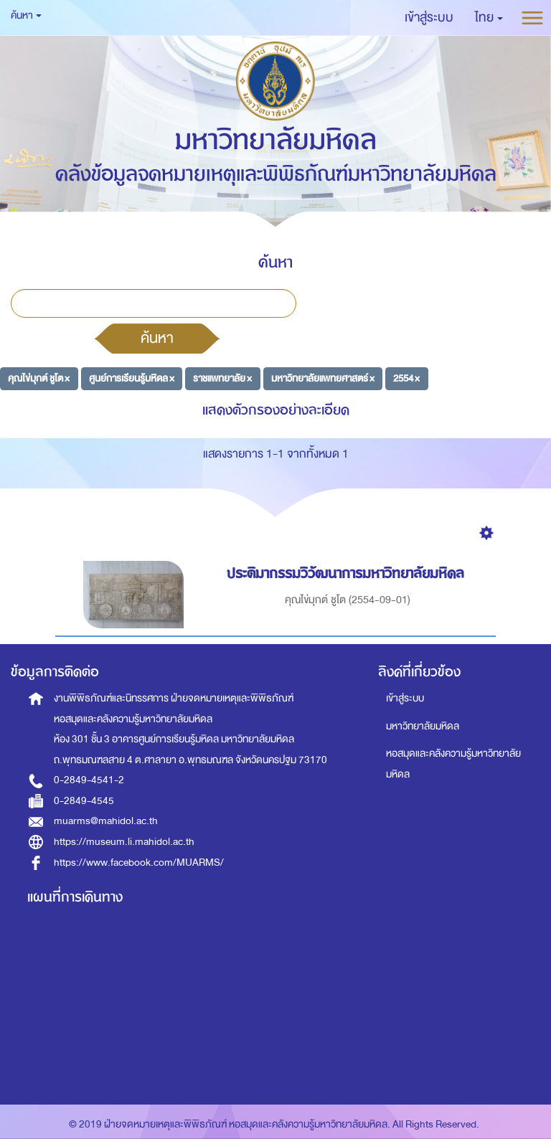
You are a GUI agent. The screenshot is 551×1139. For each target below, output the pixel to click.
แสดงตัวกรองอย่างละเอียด (275, 410)
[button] (489, 18)
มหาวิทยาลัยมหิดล (422, 726)
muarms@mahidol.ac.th (106, 821)
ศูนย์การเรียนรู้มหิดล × (131, 378)
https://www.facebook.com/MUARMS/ (139, 862)
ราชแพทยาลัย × (222, 378)
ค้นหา (157, 338)
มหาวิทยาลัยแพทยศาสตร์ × (323, 378)
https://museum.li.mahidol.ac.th (124, 842)
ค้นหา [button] (26, 15)
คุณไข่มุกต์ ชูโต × (39, 378)
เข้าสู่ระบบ (405, 698)
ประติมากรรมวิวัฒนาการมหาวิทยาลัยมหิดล (347, 573)
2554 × (406, 378)
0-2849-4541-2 (89, 780)
